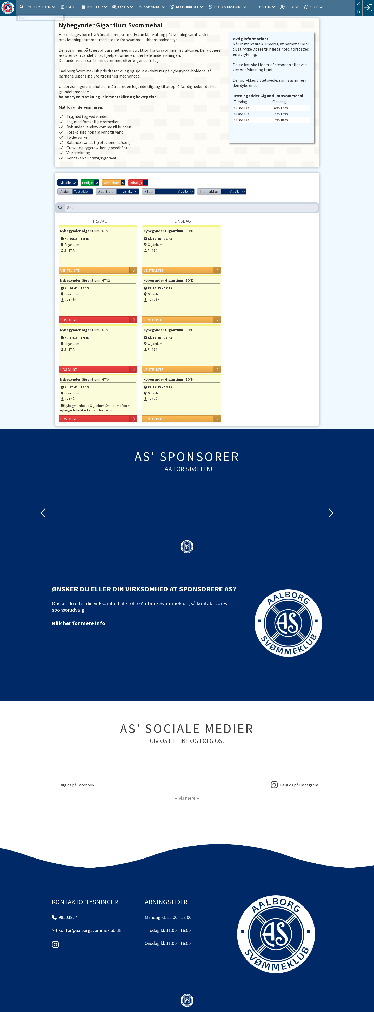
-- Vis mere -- (187, 798)
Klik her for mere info (78, 623)
